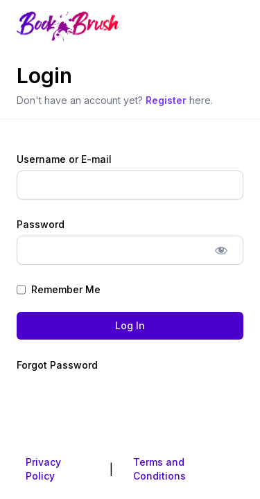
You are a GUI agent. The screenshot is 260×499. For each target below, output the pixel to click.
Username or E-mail (64, 159)
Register (166, 100)
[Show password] (220, 250)
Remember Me (59, 290)
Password (40, 224)
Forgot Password (57, 365)
